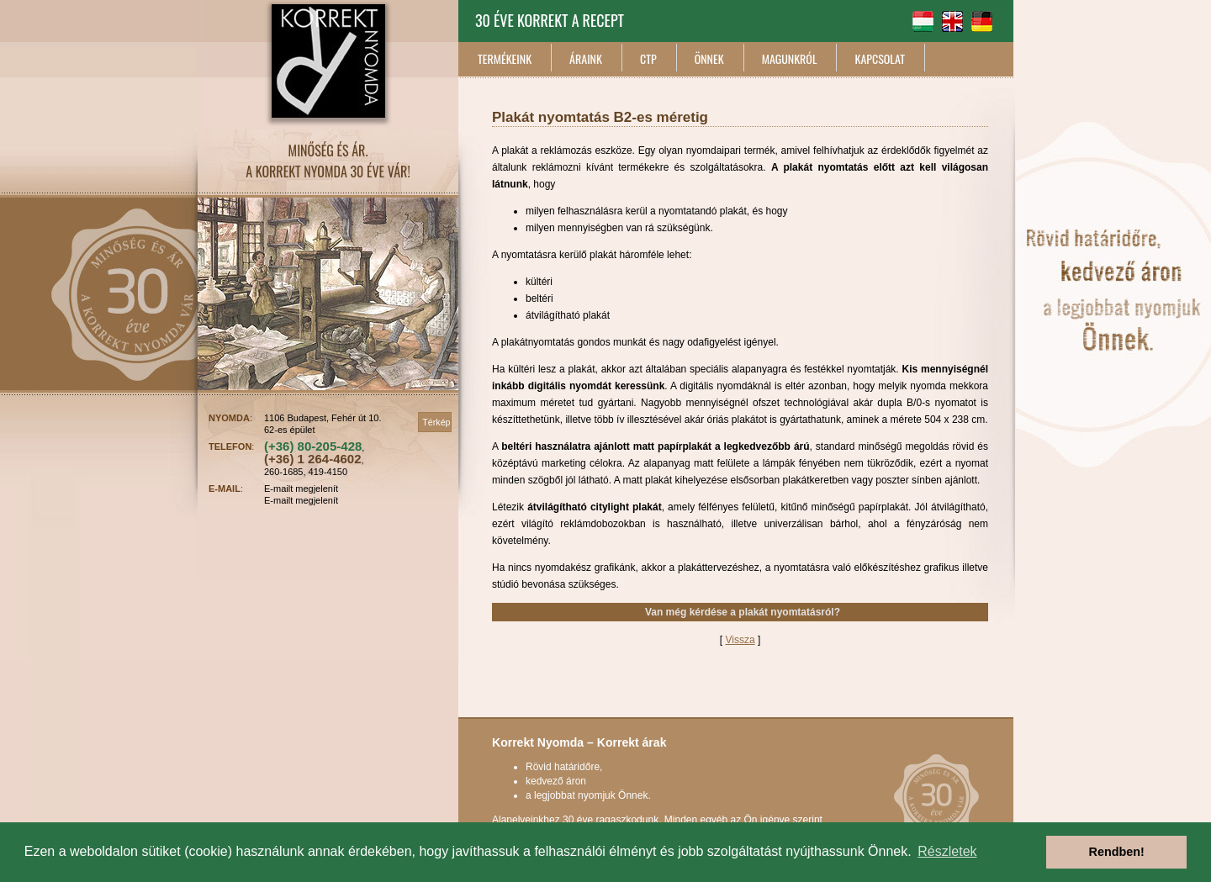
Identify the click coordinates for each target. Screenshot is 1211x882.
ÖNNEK (709, 58)
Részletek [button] (947, 851)
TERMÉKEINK (504, 58)
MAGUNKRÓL (789, 58)
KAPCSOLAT (879, 58)
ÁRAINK (585, 58)
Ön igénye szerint (783, 820)
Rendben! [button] (1117, 851)
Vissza (739, 640)
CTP (648, 58)
